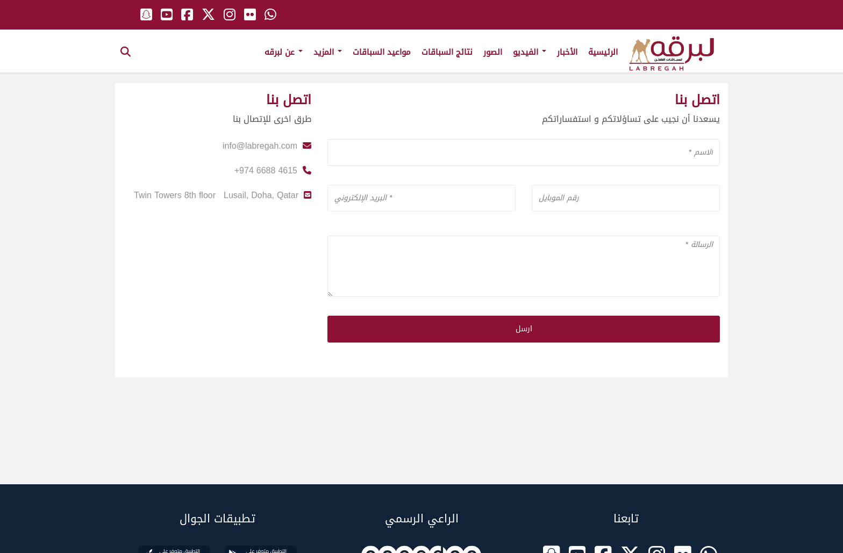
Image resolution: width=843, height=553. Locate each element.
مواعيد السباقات (382, 52)
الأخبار (567, 52)
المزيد (327, 52)
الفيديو (529, 52)
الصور (492, 52)
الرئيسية (603, 52)
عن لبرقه (284, 52)
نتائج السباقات (447, 52)
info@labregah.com (260, 145)
